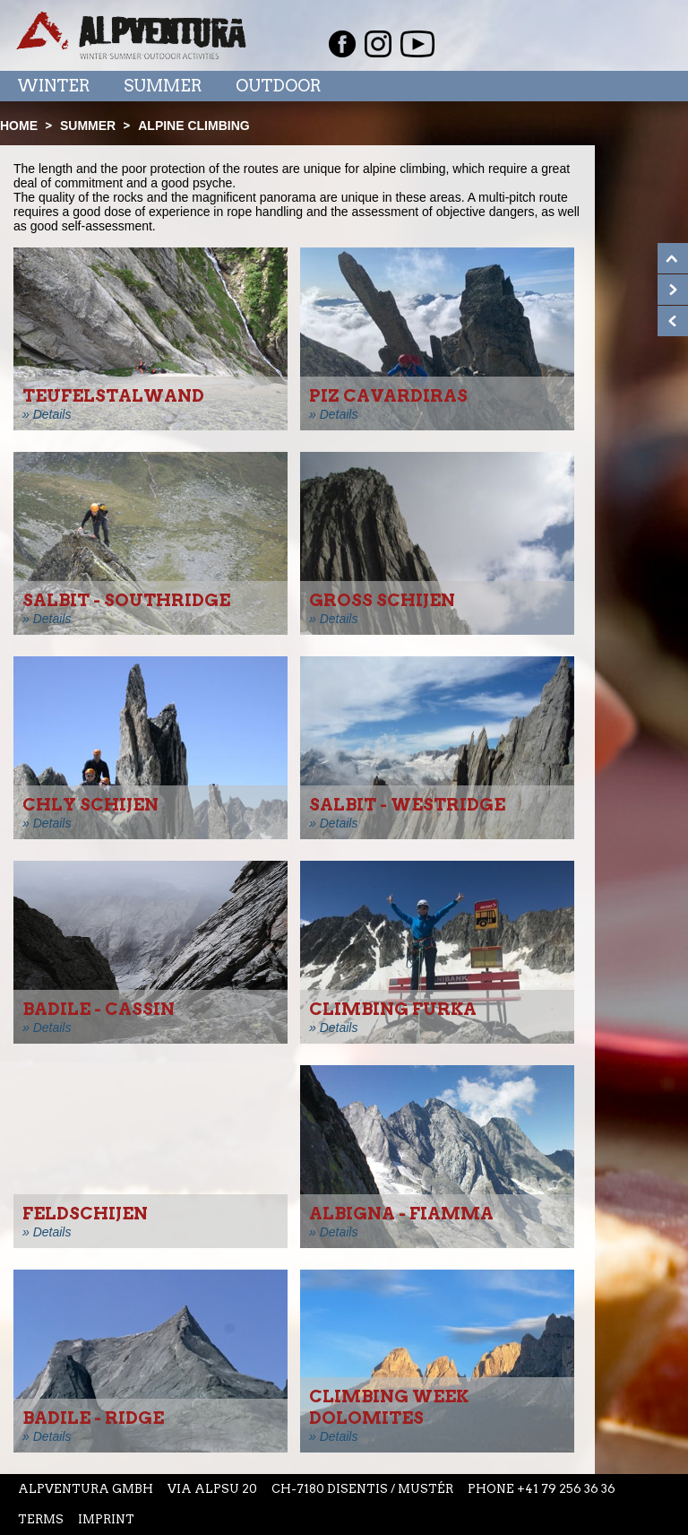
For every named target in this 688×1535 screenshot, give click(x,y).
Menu (637, 85)
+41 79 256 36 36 (566, 1489)
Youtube (417, 43)
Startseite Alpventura (131, 35)
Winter (53, 85)
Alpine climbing (193, 125)
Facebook (342, 43)
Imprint (106, 1519)
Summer (163, 85)
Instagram (378, 43)
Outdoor (278, 85)
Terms (41, 1519)
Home (19, 125)
